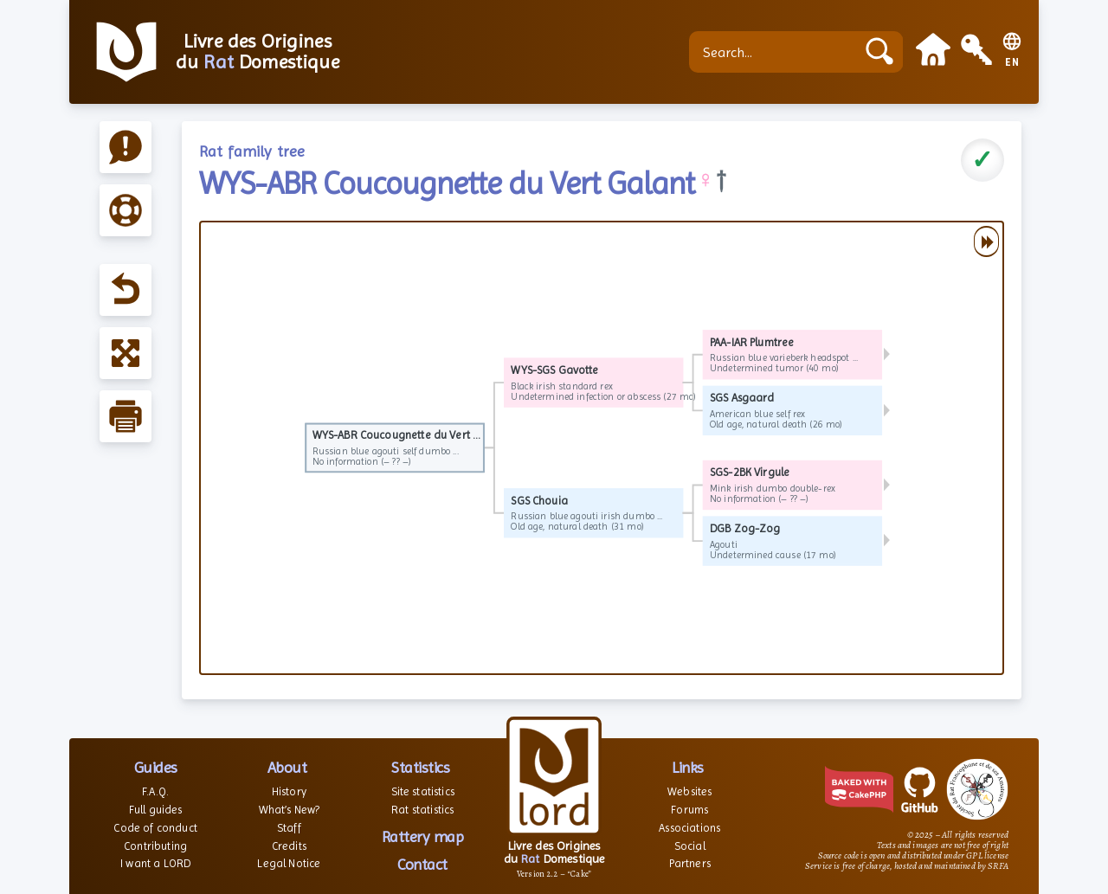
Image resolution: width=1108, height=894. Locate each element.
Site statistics (422, 791)
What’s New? (289, 809)
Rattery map (423, 836)
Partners (690, 863)
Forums (689, 809)
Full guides (156, 809)
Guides (155, 767)
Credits (289, 845)
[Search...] (776, 52)
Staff (289, 827)
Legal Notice (288, 863)
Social (689, 845)
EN (1012, 62)
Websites (689, 791)
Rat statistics (422, 809)
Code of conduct (154, 827)
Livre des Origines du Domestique (257, 52)
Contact (422, 864)
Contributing (155, 845)
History (289, 791)
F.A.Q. (155, 791)
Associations (689, 827)
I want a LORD (155, 863)
